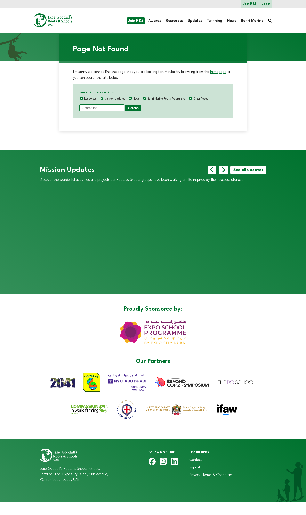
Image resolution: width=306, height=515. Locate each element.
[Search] (101, 107)
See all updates (248, 170)
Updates (195, 21)
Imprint (194, 480)
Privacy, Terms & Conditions (211, 488)
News (231, 21)
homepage (218, 72)
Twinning (214, 21)
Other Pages (200, 98)
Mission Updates (114, 98)
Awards (154, 21)
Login (266, 4)
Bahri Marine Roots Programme (166, 98)
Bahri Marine (252, 21)
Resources (174, 21)
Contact (195, 473)
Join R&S (250, 4)
